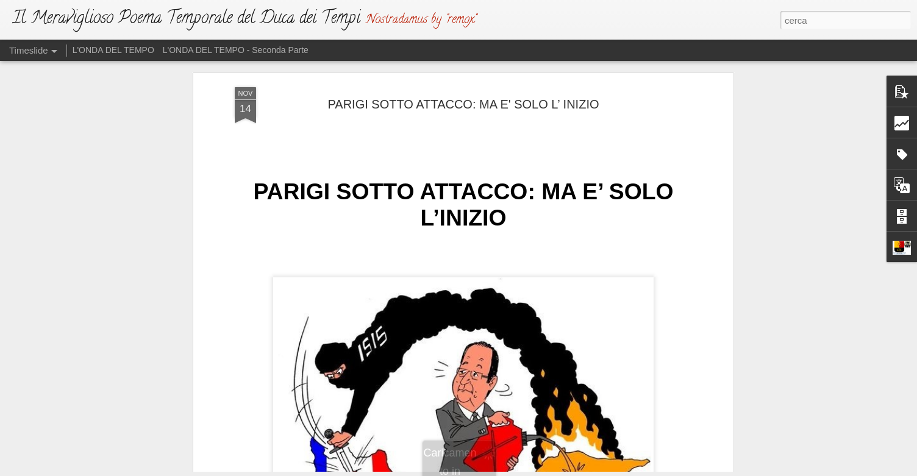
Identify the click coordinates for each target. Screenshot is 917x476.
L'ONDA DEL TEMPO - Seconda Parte (236, 50)
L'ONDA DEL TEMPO (113, 50)
